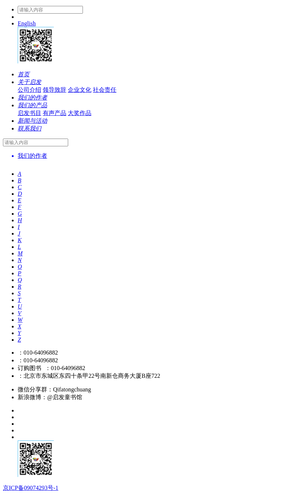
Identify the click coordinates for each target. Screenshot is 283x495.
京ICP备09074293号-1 (30, 488)
